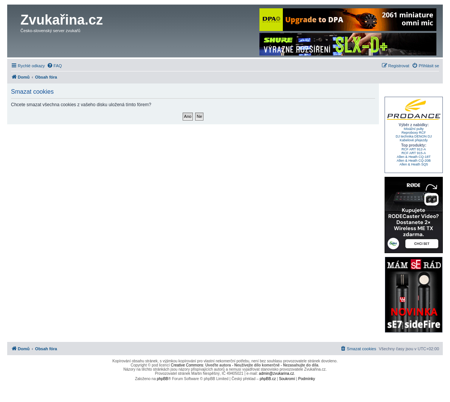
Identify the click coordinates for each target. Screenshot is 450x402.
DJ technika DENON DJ (414, 136)
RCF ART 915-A (414, 153)
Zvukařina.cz (61, 20)
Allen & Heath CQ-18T (414, 157)
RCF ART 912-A (414, 149)
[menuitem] (54, 65)
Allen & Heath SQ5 (413, 164)
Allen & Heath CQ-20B (414, 160)
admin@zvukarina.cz (276, 373)
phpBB (162, 379)
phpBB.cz (268, 379)
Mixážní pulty (414, 129)
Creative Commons (187, 365)
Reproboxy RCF (414, 133)
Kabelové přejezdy (414, 140)
